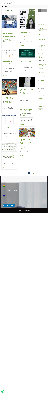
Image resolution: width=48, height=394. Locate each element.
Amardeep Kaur (23, 145)
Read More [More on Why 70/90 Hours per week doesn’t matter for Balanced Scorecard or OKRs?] (22, 124)
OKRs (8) (40, 36)
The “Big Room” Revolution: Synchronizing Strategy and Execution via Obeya (42, 56)
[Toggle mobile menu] (46, 2)
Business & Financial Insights (10, 40)
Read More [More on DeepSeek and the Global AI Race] (22, 103)
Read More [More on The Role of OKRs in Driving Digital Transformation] (22, 72)
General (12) (41, 28)
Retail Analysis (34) (42, 39)
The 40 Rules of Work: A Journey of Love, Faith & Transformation (25, 32)
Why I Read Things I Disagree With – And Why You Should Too (8, 99)
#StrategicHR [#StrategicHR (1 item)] (41, 98)
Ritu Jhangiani (6, 39)
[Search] (39, 10)
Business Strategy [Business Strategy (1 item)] (42, 104)
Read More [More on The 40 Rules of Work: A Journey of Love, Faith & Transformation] (22, 45)
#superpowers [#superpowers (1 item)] (41, 100)
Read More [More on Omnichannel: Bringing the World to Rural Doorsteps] (4, 167)
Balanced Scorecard (26, 114)
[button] (2, 391)
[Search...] (42, 10)
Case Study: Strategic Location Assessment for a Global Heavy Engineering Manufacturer (42, 65)
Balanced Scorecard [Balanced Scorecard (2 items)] (42, 101)
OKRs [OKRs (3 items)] (40, 109)
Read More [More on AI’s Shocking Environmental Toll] (4, 75)
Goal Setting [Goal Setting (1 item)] (41, 106)
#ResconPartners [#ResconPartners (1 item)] (41, 97)
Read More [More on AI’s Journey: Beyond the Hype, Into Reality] (4, 138)
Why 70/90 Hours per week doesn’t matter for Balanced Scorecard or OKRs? (26, 111)
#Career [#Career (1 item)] (40, 93)
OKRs (24, 115)
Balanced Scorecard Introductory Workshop (42, 82)
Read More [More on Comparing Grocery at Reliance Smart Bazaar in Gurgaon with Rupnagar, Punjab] (22, 155)
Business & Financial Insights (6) (42, 25)
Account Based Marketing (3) (41, 17)
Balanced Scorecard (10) (42, 21)
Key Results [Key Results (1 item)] (41, 107)
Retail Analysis (5, 158)
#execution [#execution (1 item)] (41, 95)
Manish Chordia (23, 113)
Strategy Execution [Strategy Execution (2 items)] (42, 111)
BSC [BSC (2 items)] (40, 103)
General (4, 41)
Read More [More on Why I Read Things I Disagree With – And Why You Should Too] (4, 111)
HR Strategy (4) (41, 30)
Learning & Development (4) (41, 34)
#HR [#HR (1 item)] (45, 95)
